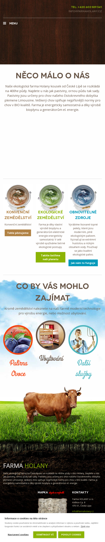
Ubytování (50, 342)
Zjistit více (85, 526)
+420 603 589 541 (90, 6)
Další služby (83, 352)
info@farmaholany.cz (83, 511)
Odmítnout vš (44, 534)
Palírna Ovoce (18, 352)
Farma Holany (20, 9)
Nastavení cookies (18, 534)
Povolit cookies (71, 534)
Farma (25, 465)
